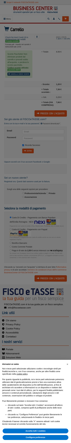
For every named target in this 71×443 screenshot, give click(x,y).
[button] (67, 364)
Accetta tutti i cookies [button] (36, 431)
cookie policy (22, 374)
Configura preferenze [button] (35, 437)
